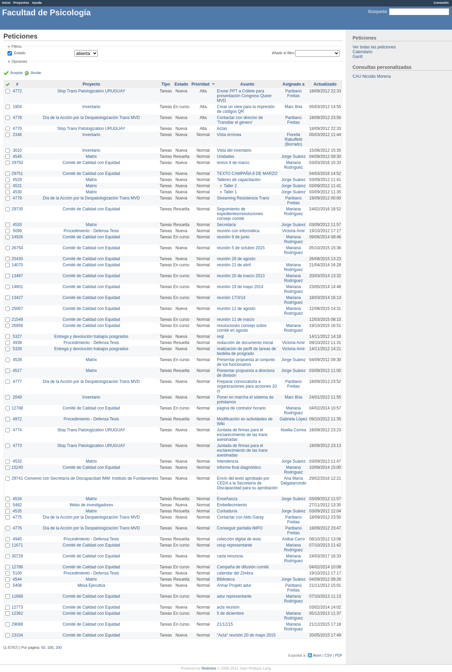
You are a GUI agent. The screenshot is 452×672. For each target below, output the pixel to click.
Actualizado (325, 84)
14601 (17, 286)
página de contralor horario (241, 408)
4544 (17, 579)
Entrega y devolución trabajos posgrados (91, 336)
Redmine (208, 668)
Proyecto (91, 84)
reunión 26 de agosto (236, 258)
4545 (17, 156)
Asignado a (293, 84)
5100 (17, 573)
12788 (17, 408)
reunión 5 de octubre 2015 (241, 247)
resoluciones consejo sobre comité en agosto (241, 328)
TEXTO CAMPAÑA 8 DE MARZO (247, 173)
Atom (317, 655)
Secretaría (226, 224)
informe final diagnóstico (239, 467)
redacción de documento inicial (245, 342)
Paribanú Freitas (293, 93)
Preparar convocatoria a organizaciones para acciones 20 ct (246, 386)
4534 (17, 498)
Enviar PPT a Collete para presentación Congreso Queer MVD (244, 96)
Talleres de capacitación (238, 179)
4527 (17, 370)
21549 (17, 319)
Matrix (91, 156)
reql (220, 336)
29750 (17, 162)
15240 (17, 467)
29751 (17, 173)
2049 (17, 397)
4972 (17, 419)
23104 (17, 635)
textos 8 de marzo (233, 162)
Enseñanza (227, 498)
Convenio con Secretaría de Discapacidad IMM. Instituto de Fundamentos (91, 478)
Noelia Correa (293, 430)
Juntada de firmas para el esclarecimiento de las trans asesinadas (242, 435)
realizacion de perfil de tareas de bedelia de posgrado (246, 351)
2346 (17, 134)
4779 (17, 198)
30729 (17, 556)
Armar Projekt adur (234, 585)
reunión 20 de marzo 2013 (241, 275)
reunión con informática (238, 230)
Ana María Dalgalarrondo (293, 481)
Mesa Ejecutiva (91, 585)
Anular (36, 73)
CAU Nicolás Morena (371, 76)
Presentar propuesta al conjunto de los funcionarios (246, 362)
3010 (17, 150)
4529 (17, 179)
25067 (17, 308)
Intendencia (227, 461)
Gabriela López (293, 419)
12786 (17, 567)
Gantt (357, 56)
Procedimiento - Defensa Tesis (91, 230)
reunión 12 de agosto (236, 308)
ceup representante (234, 545)
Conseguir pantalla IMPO (239, 528)
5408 (17, 585)
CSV (328, 655)
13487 (17, 275)
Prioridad (201, 84)
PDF (339, 655)
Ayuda (37, 2)
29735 (17, 209)
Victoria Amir (293, 230)
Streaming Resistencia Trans (243, 198)
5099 (17, 230)
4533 (17, 224)
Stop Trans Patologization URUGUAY (91, 91)
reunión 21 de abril (234, 265)
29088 (17, 624)
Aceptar (16, 73)
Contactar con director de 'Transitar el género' (240, 120)
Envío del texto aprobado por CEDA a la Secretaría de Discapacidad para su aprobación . (247, 485)
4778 (17, 117)
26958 (17, 325)
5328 (17, 348)
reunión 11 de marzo (235, 319)
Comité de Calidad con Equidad (91, 162)
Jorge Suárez (293, 156)
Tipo (166, 84)
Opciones (19, 61)
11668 (17, 596)
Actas (222, 128)
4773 (17, 445)
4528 (17, 359)
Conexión (441, 2)
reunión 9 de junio (233, 237)
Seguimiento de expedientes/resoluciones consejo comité (240, 214)
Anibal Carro (293, 539)
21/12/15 (225, 624)
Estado (20, 53)
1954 (17, 106)
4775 (17, 517)
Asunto (247, 84)
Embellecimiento (232, 505)
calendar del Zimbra (235, 573)
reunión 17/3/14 (231, 297)
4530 (17, 192)
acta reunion (228, 607)
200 (59, 647)
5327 (17, 336)
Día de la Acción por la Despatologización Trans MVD (91, 117)
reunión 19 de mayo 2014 (240, 286)
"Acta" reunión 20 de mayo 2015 (246, 635)
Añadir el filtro (283, 53)
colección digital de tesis (239, 539)
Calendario (362, 51)
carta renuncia (230, 556)
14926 (17, 237)
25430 (17, 258)
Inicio (6, 2)
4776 (17, 528)
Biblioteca (226, 579)
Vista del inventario (234, 150)
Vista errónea (229, 134)
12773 (17, 607)
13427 (17, 297)
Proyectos (21, 2)
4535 (17, 511)
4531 (17, 185)
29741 (17, 478)
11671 (17, 545)
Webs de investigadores (91, 505)
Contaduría (227, 511)
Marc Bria (293, 106)
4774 (17, 430)
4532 (17, 461)
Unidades (225, 156)
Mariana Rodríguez (293, 165)
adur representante (234, 596)
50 (43, 647)
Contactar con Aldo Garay (240, 517)
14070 (17, 265)
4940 (17, 539)
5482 (17, 505)
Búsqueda (377, 11)
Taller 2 (230, 185)
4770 (17, 128)
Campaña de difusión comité (243, 567)
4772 (17, 91)
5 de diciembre (230, 613)
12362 (17, 613)
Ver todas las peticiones (374, 47)
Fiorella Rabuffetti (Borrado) (293, 139)
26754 (17, 247)
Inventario (91, 106)
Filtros (16, 46)
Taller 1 (230, 192)
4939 (17, 342)
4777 (17, 381)
